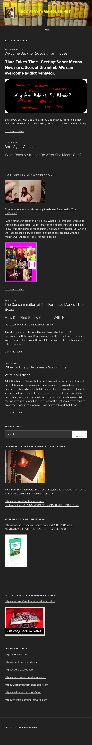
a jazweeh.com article (41, 324)
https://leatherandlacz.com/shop (23, 692)
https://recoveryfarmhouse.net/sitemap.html (30, 601)
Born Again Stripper (20, 147)
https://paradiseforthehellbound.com (25, 677)
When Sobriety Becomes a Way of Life (35, 367)
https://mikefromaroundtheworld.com (26, 699)
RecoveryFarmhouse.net (44, 12)
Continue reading (14, 131)
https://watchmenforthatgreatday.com (26, 684)
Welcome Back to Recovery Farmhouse (36, 53)
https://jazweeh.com (16, 654)
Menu (46, 30)
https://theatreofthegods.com (21, 662)
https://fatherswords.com (19, 669)
